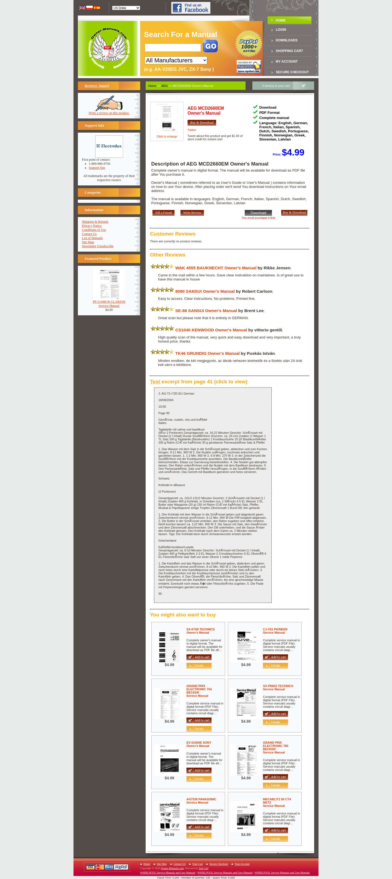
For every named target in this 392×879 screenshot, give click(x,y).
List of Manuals (92, 238)
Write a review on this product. (109, 111)
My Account (287, 61)
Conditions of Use (94, 230)
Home (281, 20)
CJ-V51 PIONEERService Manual (275, 631)
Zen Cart (203, 868)
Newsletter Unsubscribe (98, 246)
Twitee (192, 130)
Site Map (88, 242)
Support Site (97, 168)
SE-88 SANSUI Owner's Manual (206, 310)
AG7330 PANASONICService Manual (201, 801)
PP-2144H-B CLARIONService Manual (109, 302)
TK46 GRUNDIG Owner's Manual (207, 353)
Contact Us (89, 234)
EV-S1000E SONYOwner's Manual (198, 744)
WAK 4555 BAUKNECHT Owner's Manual (215, 267)
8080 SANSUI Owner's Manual (205, 291)
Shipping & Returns (95, 222)
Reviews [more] (97, 86)
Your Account (242, 863)
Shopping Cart (289, 51)
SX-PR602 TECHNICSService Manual (278, 687)
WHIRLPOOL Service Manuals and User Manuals (167, 872)
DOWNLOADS (287, 40)
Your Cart (197, 863)
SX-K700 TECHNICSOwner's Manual (200, 631)
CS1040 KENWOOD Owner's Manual (211, 330)
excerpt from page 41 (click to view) (198, 381)
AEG (164, 85)
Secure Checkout (292, 72)
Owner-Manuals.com (172, 868)
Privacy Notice (92, 226)
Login (281, 30)
